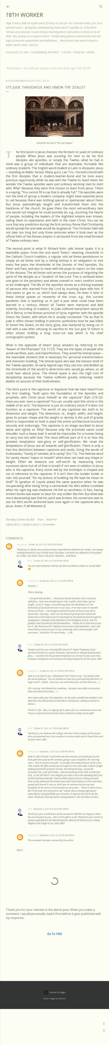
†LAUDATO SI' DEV (17, 52)
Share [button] (40, 519)
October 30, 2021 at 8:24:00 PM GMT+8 (51, 644)
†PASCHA (78, 52)
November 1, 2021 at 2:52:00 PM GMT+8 (56, 751)
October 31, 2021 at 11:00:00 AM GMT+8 (51, 728)
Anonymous (22, 544)
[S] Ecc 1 (18, 524)
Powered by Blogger (55, 992)
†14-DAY (66, 52)
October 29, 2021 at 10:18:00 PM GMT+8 (51, 561)
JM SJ (30, 561)
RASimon (62, 998)
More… (91, 52)
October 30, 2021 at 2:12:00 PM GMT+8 (56, 581)
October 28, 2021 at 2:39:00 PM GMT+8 (45, 544)
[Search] (101, 6)
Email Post (51, 519)
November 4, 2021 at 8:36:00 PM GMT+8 (51, 809)
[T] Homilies (48, 524)
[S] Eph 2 (27, 524)
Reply (20, 850)
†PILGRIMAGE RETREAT (45, 52)
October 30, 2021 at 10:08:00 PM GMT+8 (56, 671)
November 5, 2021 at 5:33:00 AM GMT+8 (56, 835)
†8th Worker (24, 14)
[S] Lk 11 (37, 524)
